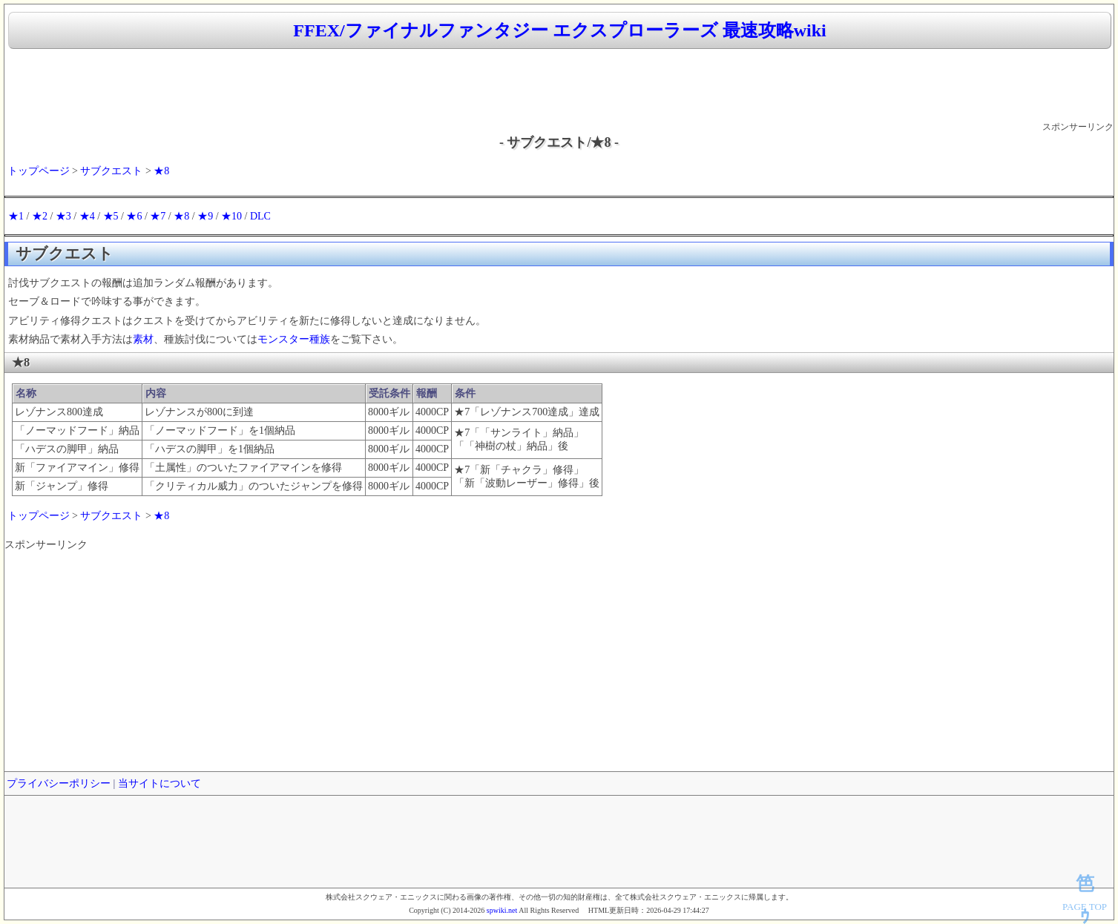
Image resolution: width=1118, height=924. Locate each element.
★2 (39, 216)
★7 (157, 216)
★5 (111, 216)
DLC (260, 216)
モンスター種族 (293, 339)
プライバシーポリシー (59, 783)
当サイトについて (159, 783)
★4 (87, 216)
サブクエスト (111, 170)
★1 (16, 216)
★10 (231, 216)
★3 (63, 216)
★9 (205, 216)
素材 (143, 339)
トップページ (38, 170)
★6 (134, 216)
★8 (161, 170)
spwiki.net (502, 910)
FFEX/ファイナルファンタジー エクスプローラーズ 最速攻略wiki (559, 30)
